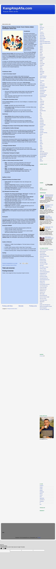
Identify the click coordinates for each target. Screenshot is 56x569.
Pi (40, 502)
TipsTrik (41, 157)
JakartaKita (42, 80)
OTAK (41, 116)
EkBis (41, 52)
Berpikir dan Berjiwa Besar (45, 41)
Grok (41, 496)
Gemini (41, 495)
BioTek (41, 44)
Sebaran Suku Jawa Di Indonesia (49, 227)
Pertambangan (43, 124)
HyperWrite (42, 498)
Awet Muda (42, 35)
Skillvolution (42, 301)
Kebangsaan (42, 85)
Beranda (21, 306)
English (41, 60)
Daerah (41, 46)
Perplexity (42, 501)
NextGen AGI (42, 292)
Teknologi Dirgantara (44, 153)
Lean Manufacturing (43, 285)
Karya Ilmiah (42, 83)
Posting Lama (33, 306)
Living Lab (42, 102)
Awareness (42, 33)
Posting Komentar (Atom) (12, 308)
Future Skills (42, 63)
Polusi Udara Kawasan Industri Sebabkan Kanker (48, 217)
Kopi (40, 98)
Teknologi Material (43, 154)
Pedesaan (42, 121)
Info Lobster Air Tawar (44, 267)
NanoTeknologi (43, 110)
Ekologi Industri (43, 259)
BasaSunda (42, 40)
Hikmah (41, 69)
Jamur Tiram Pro (43, 270)
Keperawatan (42, 91)
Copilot (41, 488)
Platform (41, 127)
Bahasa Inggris (43, 38)
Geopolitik (42, 65)
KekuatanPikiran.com (44, 278)
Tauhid (41, 149)
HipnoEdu (42, 265)
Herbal (41, 68)
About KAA (42, 27)
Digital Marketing (43, 254)
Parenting (41, 120)
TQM (41, 159)
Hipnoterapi (42, 71)
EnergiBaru (42, 58)
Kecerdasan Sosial (9, 265)
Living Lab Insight (43, 287)
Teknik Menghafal (43, 307)
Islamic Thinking (43, 77)
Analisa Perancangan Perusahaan (46, 249)
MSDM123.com (43, 290)
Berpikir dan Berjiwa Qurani (45, 43)
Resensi (41, 134)
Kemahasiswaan (43, 90)
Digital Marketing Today (44, 256)
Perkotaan (42, 123)
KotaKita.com (42, 282)
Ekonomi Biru (42, 57)
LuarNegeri (42, 104)
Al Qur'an (41, 32)
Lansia (41, 99)
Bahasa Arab (42, 36)
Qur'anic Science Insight (44, 296)
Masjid (41, 105)
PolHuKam (42, 129)
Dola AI (41, 493)
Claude (41, 487)
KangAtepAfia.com (17, 8)
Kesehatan (42, 93)
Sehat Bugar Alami (43, 300)
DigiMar (41, 47)
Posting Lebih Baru (7, 306)
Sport (41, 145)
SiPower (14, 265)
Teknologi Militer (43, 156)
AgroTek (41, 29)
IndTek (41, 74)
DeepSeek (42, 491)
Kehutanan (42, 88)
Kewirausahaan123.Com (44, 279)
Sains (41, 137)
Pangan (41, 118)
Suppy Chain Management (45, 304)
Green (41, 66)
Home (41, 25)
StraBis (41, 148)
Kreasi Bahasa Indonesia (44, 284)
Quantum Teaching (43, 132)
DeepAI (41, 490)
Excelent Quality (43, 260)
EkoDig (41, 54)
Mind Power (42, 107)
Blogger (39, 537)
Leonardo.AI (42, 499)
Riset (41, 135)
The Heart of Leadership (44, 309)
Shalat (41, 142)
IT (40, 79)
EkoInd (41, 55)
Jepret (41, 82)
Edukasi (41, 50)
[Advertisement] (24, 19)
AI (40, 30)
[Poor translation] (5, 548)
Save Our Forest (43, 298)
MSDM (41, 109)
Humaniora (42, 72)
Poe (40, 504)
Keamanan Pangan (43, 276)
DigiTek (41, 49)
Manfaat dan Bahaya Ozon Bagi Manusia (49, 195)
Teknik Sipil (42, 151)
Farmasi (41, 62)
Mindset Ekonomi (43, 289)
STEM (41, 146)
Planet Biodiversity (43, 295)
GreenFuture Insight (44, 263)
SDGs (41, 140)
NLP (40, 112)
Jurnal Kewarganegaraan (45, 271)
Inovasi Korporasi (43, 76)
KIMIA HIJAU (42, 281)
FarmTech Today (43, 262)
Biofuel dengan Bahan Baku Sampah (49, 237)
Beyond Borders (43, 251)
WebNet (41, 160)
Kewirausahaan (43, 96)
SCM (41, 138)
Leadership (42, 101)
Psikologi (41, 131)
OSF (41, 115)
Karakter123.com (43, 274)
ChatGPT (41, 485)
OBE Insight (42, 293)
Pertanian (41, 126)
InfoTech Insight (43, 268)
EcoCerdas (42, 257)
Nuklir (41, 113)
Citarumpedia (42, 252)
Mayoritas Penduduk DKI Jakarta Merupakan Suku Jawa (49, 206)
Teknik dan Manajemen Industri (46, 306)
